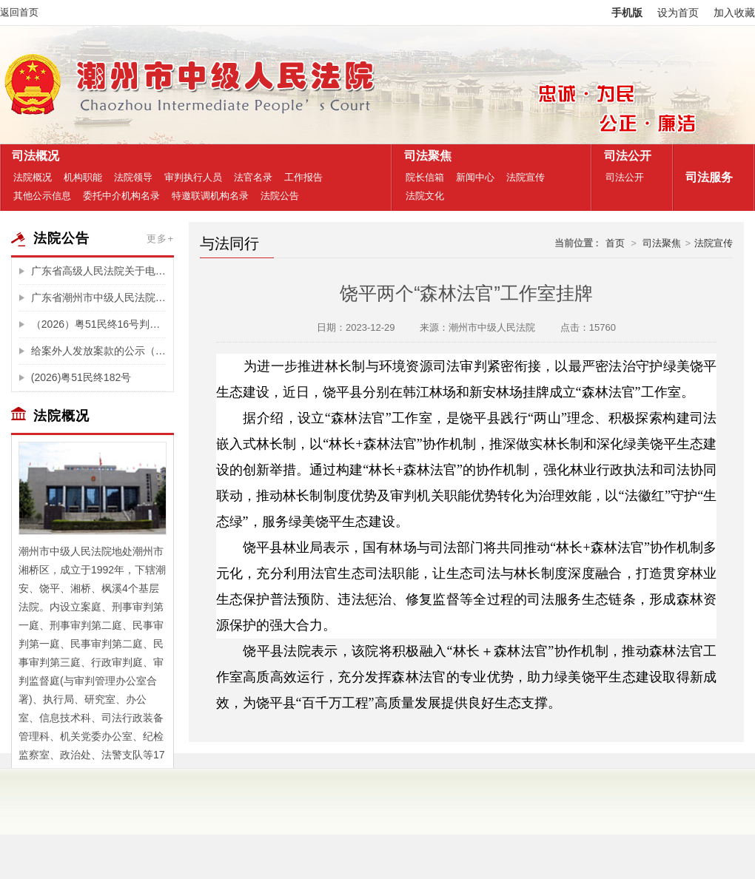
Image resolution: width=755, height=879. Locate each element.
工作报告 (303, 177)
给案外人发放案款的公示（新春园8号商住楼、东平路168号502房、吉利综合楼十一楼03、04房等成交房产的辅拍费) (98, 351)
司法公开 (624, 155)
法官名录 (253, 177)
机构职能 (83, 177)
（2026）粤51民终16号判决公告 (98, 324)
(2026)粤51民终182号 (81, 377)
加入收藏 (734, 12)
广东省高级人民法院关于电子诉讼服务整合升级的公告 (98, 271)
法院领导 (133, 177)
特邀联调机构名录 (210, 195)
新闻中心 (475, 177)
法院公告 (280, 195)
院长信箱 (425, 177)
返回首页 (19, 12)
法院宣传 (525, 177)
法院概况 (32, 177)
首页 (615, 243)
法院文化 (425, 195)
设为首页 (678, 12)
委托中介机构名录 (121, 195)
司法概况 (32, 155)
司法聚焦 (424, 155)
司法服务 (706, 177)
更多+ (160, 238)
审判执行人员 (193, 177)
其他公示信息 (42, 195)
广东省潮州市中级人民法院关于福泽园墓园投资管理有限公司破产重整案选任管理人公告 (98, 297)
